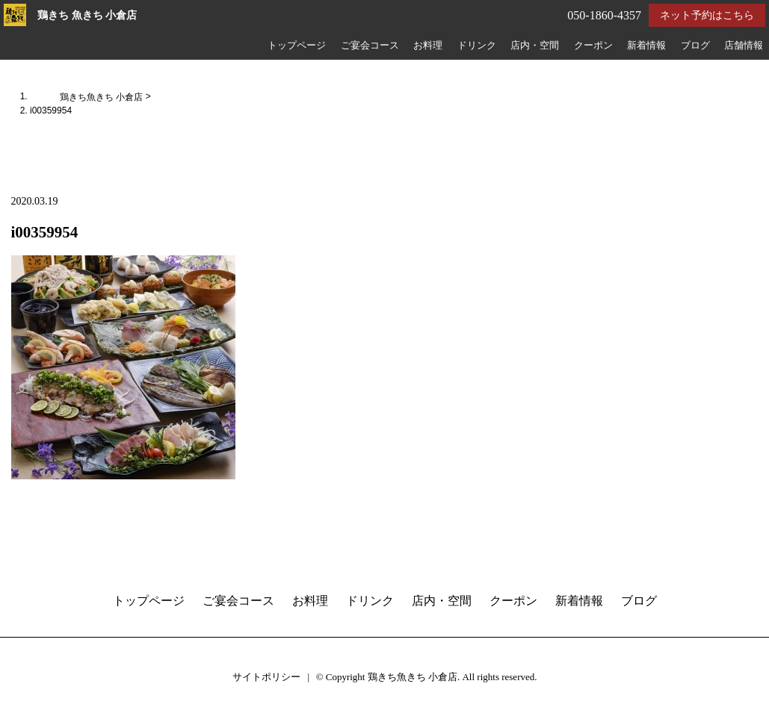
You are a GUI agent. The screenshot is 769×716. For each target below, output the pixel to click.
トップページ (297, 45)
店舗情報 (743, 45)
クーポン (593, 45)
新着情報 (646, 45)
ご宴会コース (370, 45)
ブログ (695, 45)
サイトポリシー (266, 676)
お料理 (427, 45)
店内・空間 (534, 45)
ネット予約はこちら (707, 15)
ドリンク (476, 45)
